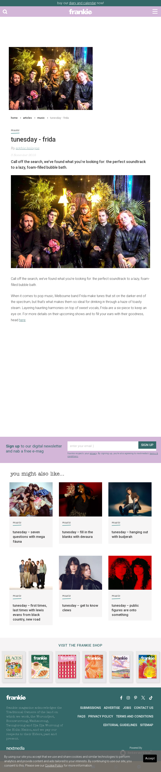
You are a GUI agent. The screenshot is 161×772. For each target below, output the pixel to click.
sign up (147, 446)
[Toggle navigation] (155, 11)
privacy (93, 453)
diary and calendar (82, 3)
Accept (150, 758)
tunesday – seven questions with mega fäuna (29, 536)
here (22, 320)
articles (27, 118)
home (14, 118)
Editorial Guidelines (120, 725)
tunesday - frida (59, 118)
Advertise (112, 708)
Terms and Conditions (134, 716)
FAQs (81, 716)
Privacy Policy (100, 716)
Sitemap (146, 725)
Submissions (90, 708)
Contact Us (143, 708)
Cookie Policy (54, 765)
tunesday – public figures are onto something (125, 610)
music (41, 118)
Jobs (127, 708)
